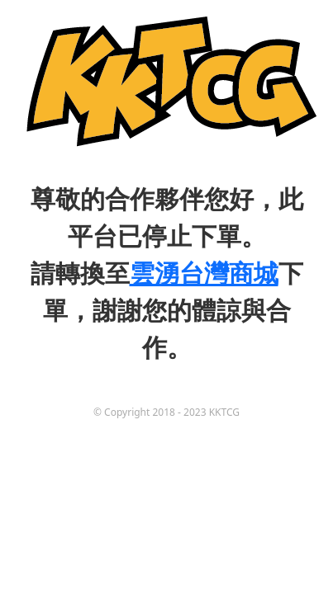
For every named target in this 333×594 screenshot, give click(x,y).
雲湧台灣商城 (204, 273)
